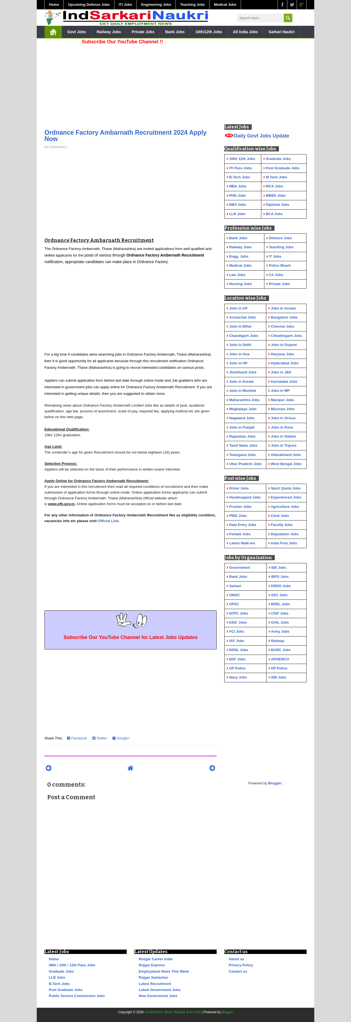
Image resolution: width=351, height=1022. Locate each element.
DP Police (279, 668)
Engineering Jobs (156, 4)
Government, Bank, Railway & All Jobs (173, 1012)
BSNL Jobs (238, 650)
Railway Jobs (109, 32)
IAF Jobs (236, 641)
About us (236, 959)
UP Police (237, 668)
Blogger (275, 783)
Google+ (121, 738)
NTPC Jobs (238, 613)
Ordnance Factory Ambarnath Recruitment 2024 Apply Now (125, 135)
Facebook (77, 738)
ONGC (234, 595)
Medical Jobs (225, 4)
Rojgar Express (152, 965)
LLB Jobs (57, 977)
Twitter (99, 738)
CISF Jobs (279, 613)
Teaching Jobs (192, 4)
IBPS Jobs (279, 577)
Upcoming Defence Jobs (89, 4)
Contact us (238, 971)
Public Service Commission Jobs (77, 996)
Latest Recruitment (155, 984)
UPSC (234, 604)
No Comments (55, 147)
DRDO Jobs (281, 586)
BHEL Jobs (280, 604)
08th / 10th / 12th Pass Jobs (72, 965)
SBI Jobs (278, 567)
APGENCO (280, 659)
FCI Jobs (236, 631)
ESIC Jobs (238, 622)
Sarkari (235, 586)
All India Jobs (245, 32)
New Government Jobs (158, 996)
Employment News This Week (164, 971)
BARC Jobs (281, 650)
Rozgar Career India (155, 959)
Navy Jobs (238, 677)
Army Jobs (280, 631)
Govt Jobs (76, 32)
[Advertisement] (130, 85)
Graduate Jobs (61, 971)
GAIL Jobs (280, 622)
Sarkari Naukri (281, 32)
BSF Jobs (237, 659)
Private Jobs (143, 32)
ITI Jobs (125, 4)
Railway (277, 641)
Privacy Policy (241, 965)
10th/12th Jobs (208, 32)
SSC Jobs (279, 595)
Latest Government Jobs (159, 990)
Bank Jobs (175, 32)
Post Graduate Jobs (66, 990)
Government (239, 567)
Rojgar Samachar (153, 977)
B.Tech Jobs (59, 984)
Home (54, 4)
